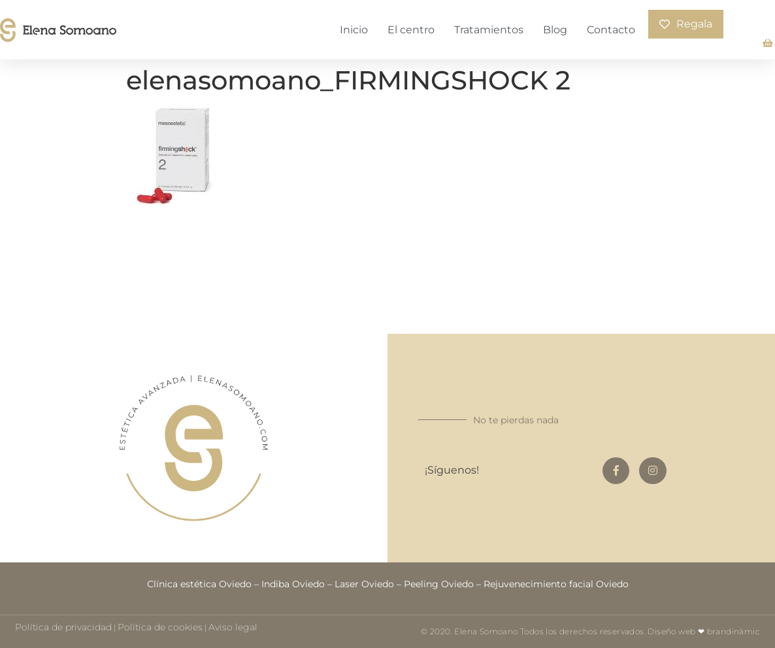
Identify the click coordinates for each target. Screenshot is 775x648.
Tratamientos (488, 30)
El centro (411, 30)
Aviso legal (232, 627)
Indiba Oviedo (293, 584)
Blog (555, 30)
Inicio (354, 30)
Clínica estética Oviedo (199, 584)
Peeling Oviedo (439, 584)
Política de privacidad (63, 627)
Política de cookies (160, 627)
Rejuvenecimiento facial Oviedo (556, 584)
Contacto (611, 30)
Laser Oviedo (364, 584)
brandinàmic (733, 631)
